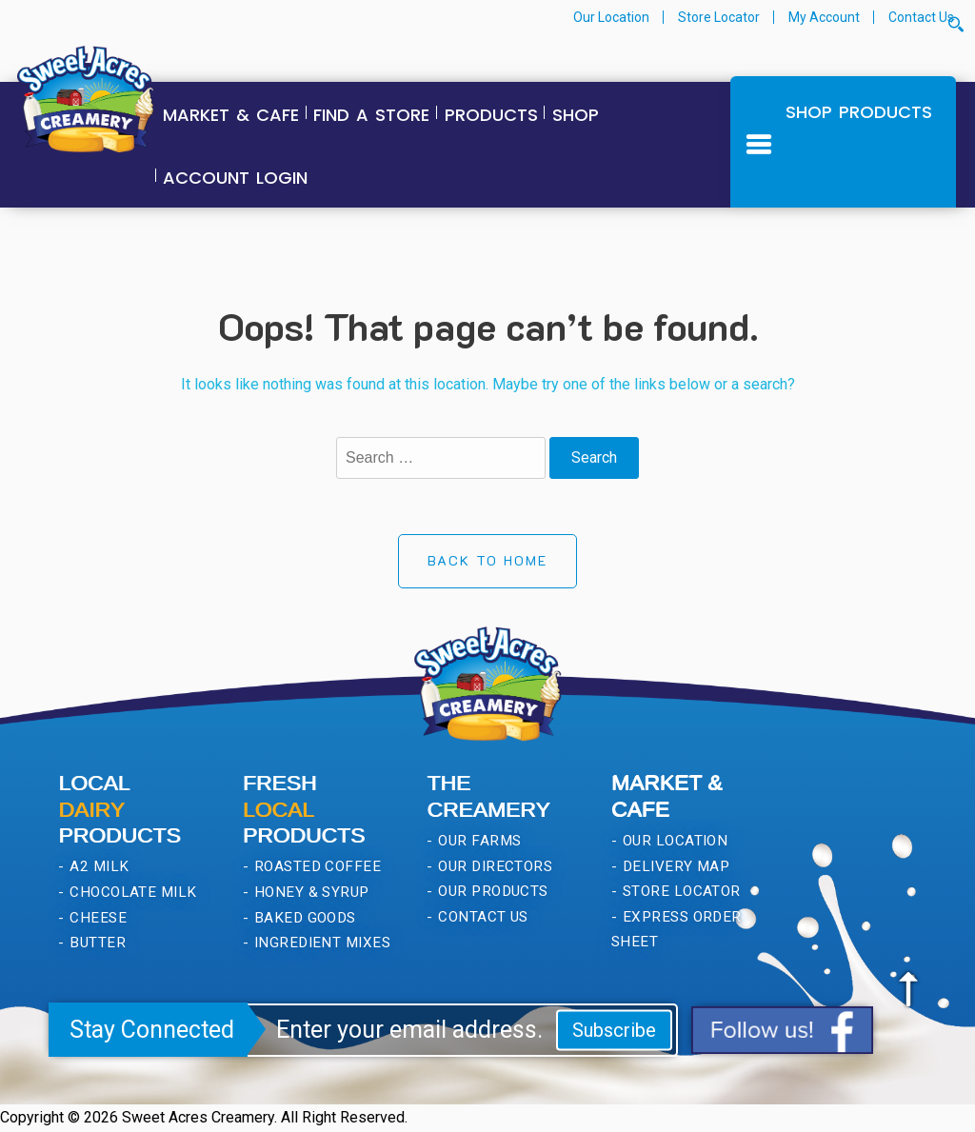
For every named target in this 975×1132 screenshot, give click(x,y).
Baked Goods (302, 917)
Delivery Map (673, 866)
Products (491, 115)
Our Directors (493, 866)
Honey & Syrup (308, 892)
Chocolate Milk (131, 892)
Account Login (235, 177)
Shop (575, 115)
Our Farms (478, 840)
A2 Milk (97, 866)
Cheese (96, 917)
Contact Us (921, 17)
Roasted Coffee (315, 866)
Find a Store (371, 115)
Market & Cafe (231, 115)
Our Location (611, 17)
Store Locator (719, 17)
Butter (96, 942)
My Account (824, 17)
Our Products (491, 891)
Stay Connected (152, 1029)
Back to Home (487, 560)
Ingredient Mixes (319, 942)
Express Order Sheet (676, 929)
